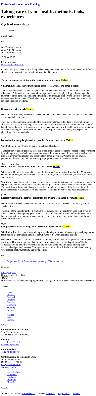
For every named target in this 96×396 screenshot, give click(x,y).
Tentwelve (50, 393)
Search (10, 317)
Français (11, 320)
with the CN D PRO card (12, 64)
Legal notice (64, 393)
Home (9, 292)
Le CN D (11, 294)
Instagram (11, 379)
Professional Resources (14, 4)
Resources (11, 305)
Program (12, 272)
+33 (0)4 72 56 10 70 (11, 364)
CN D (4, 272)
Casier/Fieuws (28, 393)
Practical (11, 297)
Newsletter (12, 374)
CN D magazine (14, 372)
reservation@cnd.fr (10, 344)
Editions (10, 310)
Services (11, 302)
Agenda (10, 315)
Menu (4, 278)
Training (35, 4)
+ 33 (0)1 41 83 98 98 (11, 342)
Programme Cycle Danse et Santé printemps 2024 (29, 261)
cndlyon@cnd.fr (8, 367)
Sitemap (76, 393)
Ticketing (11, 307)
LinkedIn (11, 382)
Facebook (11, 377)
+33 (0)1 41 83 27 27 (11, 352)
